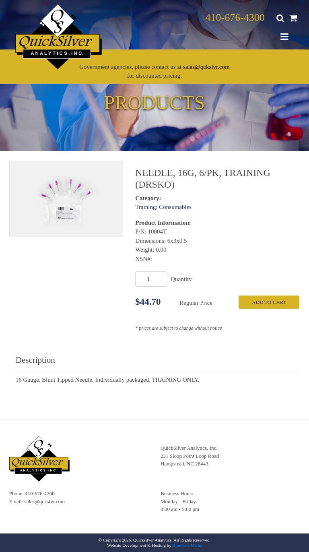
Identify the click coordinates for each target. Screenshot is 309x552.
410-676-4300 (234, 17)
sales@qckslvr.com (206, 67)
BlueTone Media (187, 545)
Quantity (181, 279)
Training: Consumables (163, 207)
